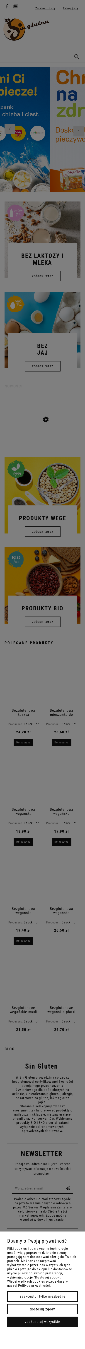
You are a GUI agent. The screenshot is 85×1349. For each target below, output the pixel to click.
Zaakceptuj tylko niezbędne (43, 1296)
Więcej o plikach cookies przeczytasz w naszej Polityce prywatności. (37, 1283)
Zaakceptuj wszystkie (42, 1322)
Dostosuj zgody (42, 1309)
